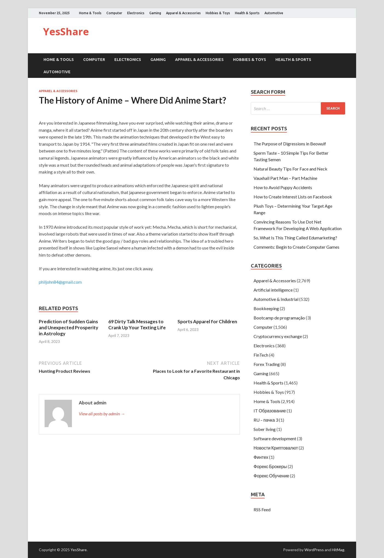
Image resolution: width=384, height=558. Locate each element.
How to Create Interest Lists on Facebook (293, 196)
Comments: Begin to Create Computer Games (296, 246)
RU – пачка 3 (266, 419)
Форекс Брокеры (270, 466)
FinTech (261, 354)
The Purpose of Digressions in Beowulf (290, 143)
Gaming (155, 13)
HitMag (338, 549)
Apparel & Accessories (183, 13)
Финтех (261, 457)
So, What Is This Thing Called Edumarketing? (295, 237)
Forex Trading (267, 364)
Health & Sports (247, 13)
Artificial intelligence (273, 289)
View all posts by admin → (102, 413)
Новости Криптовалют (276, 447)
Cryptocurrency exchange (278, 336)
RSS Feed (262, 509)
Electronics (135, 13)
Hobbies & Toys (218, 13)
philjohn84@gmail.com (60, 281)
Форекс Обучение (271, 475)
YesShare (66, 31)
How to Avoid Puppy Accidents (283, 187)
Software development (275, 438)
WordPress (314, 549)
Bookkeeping (266, 308)
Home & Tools (90, 13)
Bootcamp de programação (279, 317)
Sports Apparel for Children (207, 321)
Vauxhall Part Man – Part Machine (285, 178)
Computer (114, 13)
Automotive (273, 13)
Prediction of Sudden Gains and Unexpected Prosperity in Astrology (68, 327)
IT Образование (270, 410)
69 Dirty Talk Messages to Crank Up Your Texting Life (137, 324)
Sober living (265, 429)
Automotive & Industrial (276, 299)
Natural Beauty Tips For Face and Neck (290, 168)
